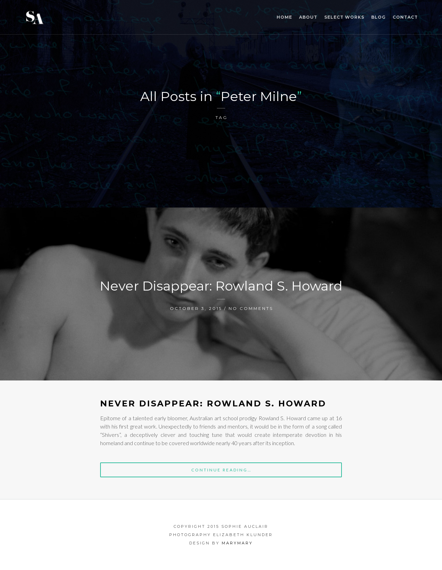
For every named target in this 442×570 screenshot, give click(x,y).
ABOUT (308, 17)
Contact (405, 17)
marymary (237, 543)
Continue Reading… (221, 469)
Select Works (344, 17)
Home (284, 17)
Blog (378, 17)
